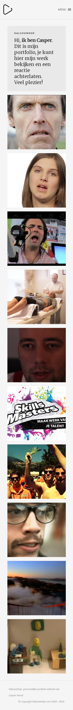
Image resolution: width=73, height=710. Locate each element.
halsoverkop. (8, 9)
